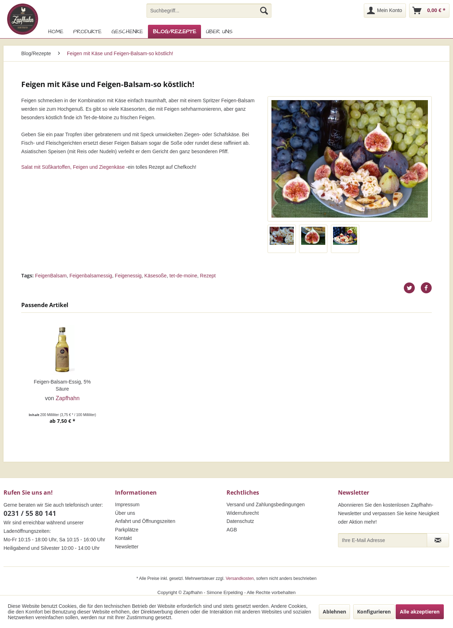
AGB (231, 529)
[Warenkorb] (429, 11)
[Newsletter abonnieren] (438, 540)
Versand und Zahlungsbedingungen (265, 504)
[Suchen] (264, 11)
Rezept (208, 275)
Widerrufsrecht (242, 513)
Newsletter (126, 546)
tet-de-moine (183, 275)
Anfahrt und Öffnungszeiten (145, 521)
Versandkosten (240, 578)
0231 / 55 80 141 (30, 513)
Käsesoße (155, 275)
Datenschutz (240, 521)
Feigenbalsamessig (90, 275)
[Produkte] (87, 31)
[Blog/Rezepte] (174, 31)
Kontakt (123, 538)
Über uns (125, 513)
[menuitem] (209, 11)
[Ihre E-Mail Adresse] (382, 540)
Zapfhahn (68, 398)
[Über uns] (219, 31)
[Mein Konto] (385, 11)
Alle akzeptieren (420, 611)
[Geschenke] (127, 31)
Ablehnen (334, 611)
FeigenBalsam (51, 275)
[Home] (55, 31)
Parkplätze (126, 529)
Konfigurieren (374, 611)
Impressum (127, 504)
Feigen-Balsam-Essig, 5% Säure (62, 385)
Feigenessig (128, 275)
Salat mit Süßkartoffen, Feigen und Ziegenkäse (73, 167)
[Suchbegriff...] (209, 11)
